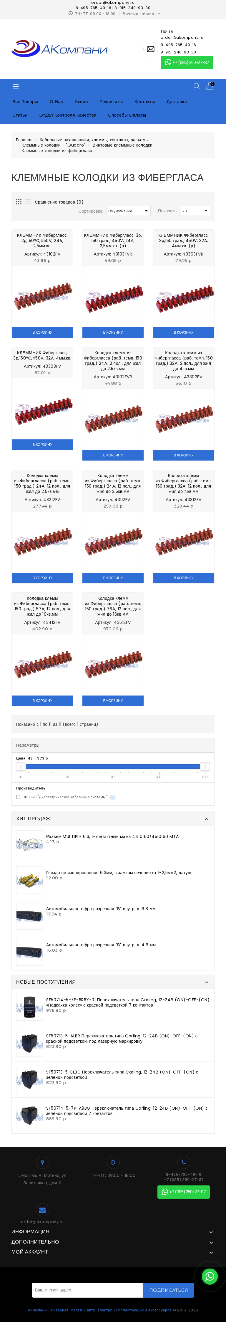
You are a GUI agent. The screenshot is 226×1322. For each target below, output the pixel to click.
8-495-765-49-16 (94, 8)
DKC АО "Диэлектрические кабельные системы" (66, 797)
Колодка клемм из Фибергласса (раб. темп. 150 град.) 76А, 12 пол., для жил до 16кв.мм (113, 606)
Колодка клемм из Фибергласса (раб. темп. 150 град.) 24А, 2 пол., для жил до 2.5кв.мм (113, 361)
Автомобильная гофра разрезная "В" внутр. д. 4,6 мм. (101, 945)
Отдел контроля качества (68, 115)
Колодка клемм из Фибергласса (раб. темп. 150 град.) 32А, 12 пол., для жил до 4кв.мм (183, 483)
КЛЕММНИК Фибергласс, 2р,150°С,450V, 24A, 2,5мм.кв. (42, 240)
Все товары (25, 101)
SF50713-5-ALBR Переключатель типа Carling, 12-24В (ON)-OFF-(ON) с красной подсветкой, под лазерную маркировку (121, 1038)
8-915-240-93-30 (132, 8)
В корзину (42, 332)
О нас (56, 101)
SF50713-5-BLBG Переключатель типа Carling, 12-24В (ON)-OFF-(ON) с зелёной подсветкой (122, 1074)
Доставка (177, 101)
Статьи (20, 115)
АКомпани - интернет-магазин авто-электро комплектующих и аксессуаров (100, 1310)
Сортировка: (91, 211)
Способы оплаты (127, 115)
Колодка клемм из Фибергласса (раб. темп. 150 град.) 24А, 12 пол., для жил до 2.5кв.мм (42, 483)
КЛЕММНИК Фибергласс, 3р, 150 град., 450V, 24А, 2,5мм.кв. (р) (113, 240)
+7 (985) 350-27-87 (187, 62)
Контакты (144, 101)
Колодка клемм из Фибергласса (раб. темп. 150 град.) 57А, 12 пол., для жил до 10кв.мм (42, 606)
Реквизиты (111, 101)
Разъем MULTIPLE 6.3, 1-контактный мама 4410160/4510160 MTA (112, 836)
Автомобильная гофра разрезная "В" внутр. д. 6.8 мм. (101, 909)
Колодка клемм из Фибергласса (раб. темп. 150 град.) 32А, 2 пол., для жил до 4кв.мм (183, 361)
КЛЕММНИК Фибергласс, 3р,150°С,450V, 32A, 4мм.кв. (42, 355)
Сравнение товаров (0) (59, 202)
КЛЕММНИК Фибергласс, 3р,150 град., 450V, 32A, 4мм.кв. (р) (183, 240)
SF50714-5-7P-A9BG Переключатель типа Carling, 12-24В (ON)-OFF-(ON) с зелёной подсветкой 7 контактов (127, 1110)
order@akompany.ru (42, 1221)
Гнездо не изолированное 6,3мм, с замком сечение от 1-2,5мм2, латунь (119, 873)
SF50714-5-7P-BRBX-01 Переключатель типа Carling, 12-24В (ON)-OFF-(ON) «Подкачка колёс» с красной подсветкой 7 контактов (128, 1002)
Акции (81, 101)
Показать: (168, 211)
